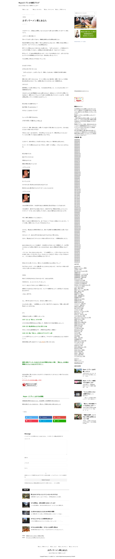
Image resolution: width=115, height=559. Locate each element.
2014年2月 (77, 260)
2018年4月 (77, 183)
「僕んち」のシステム (36, 9)
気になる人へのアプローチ (81, 317)
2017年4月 (77, 201)
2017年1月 (77, 206)
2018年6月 (77, 181)
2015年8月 (77, 232)
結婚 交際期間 (78, 296)
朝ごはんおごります (79, 271)
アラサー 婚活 (78, 305)
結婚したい (77, 294)
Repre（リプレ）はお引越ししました (84, 115)
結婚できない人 (78, 323)
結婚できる (77, 325)
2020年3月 (77, 149)
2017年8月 (77, 195)
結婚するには (77, 299)
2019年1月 (77, 170)
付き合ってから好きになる (81, 285)
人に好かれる (77, 328)
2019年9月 (77, 158)
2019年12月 (77, 153)
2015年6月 (77, 235)
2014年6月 (77, 254)
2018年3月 (77, 184)
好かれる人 (77, 330)
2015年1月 (77, 243)
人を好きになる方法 (79, 282)
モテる (25, 411)
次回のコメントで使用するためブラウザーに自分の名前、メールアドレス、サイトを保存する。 (45, 476)
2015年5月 (77, 237)
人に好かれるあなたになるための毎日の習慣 (42, 511)
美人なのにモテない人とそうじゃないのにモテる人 (44, 494)
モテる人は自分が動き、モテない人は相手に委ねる (44, 527)
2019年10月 (77, 156)
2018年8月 (77, 178)
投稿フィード (77, 360)
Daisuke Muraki (77, 41)
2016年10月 (77, 210)
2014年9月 (77, 249)
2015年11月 (77, 228)
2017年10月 (77, 192)
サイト (26, 468)
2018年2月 (77, 186)
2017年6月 (77, 198)
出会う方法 (77, 351)
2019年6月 (77, 163)
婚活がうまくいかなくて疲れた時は (35, 535)
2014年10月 (77, 248)
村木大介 (76, 348)
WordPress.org (78, 363)
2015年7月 (77, 234)
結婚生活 (76, 300)
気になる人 (77, 308)
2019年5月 (77, 164)
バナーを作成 (83, 41)
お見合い (76, 269)
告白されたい (77, 313)
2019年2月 (77, 169)
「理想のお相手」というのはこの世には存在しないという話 (89, 416)
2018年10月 (77, 175)
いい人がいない (78, 356)
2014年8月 (77, 251)
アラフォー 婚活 (79, 303)
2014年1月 (77, 262)
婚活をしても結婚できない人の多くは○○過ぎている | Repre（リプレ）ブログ (85, 112)
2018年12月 (77, 172)
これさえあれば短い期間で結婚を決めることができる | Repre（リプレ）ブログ (85, 121)
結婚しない (77, 320)
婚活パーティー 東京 (80, 289)
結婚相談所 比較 (79, 277)
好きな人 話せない (79, 314)
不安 (75, 336)
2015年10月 (77, 229)
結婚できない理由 (79, 322)
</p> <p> (85, 67)
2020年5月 (77, 145)
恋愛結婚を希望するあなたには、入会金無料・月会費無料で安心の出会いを (41, 400)
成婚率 (76, 272)
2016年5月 (77, 218)
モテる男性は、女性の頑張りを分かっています (43, 503)
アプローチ (77, 309)
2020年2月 (77, 150)
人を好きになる (78, 280)
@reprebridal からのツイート (81, 91)
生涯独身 (76, 339)
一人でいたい (77, 344)
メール (26, 462)
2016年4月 (77, 220)
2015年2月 (77, 241)
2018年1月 (77, 187)
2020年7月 (77, 142)
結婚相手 (76, 297)
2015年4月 (77, 238)
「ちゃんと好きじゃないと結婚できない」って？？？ (89, 393)
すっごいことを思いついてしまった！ (35, 537)
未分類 (76, 266)
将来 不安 (77, 337)
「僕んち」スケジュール (48, 9)
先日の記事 (25, 374)
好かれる (76, 327)
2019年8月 (77, 159)
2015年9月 (77, 231)
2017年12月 (77, 189)
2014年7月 (77, 252)
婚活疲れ (76, 292)
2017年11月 (77, 190)
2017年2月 (77, 204)
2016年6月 (77, 217)
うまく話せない (78, 316)
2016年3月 (77, 221)
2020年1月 (77, 152)
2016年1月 (77, 224)
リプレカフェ (77, 286)
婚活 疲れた (77, 291)
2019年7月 (77, 161)
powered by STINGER (70, 556)
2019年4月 (77, 166)
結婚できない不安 (79, 340)
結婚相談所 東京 (79, 275)
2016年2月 (77, 223)
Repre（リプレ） (78, 268)
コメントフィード (79, 361)
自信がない (77, 345)
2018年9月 (77, 176)
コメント (27, 438)
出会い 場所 (77, 353)
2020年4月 (77, 147)
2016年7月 (77, 215)
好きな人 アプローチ (80, 311)
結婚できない (77, 319)
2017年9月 (77, 193)
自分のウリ (77, 331)
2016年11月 (77, 209)
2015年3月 (77, 240)
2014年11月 (77, 246)
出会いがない (77, 350)
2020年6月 (77, 144)
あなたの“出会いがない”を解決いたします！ (57, 553)
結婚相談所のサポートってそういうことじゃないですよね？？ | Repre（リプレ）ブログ (85, 127)
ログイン (76, 358)
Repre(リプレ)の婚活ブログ (29, 3)
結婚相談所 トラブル (80, 274)
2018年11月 (77, 173)
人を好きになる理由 (79, 283)
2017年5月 (77, 200)
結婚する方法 (77, 302)
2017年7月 (77, 197)
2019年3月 (77, 167)
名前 (26, 457)
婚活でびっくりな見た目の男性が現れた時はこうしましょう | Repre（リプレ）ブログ (85, 133)
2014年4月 (77, 257)
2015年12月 (77, 226)
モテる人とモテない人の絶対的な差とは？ (42, 518)
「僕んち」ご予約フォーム (60, 9)
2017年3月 (77, 203)
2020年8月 (77, 141)
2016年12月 (77, 207)
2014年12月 (77, 245)
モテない (76, 334)
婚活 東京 (77, 288)
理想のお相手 (77, 306)
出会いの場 (77, 354)
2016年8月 (77, 214)
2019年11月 (77, 155)
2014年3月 (77, 258)
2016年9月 (77, 212)
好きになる (77, 279)
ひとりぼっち (77, 342)
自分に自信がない (79, 347)
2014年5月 (77, 255)
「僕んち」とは (25, 9)
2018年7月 (77, 180)
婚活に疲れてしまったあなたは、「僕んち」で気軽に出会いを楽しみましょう (41, 404)
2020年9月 (77, 139)
